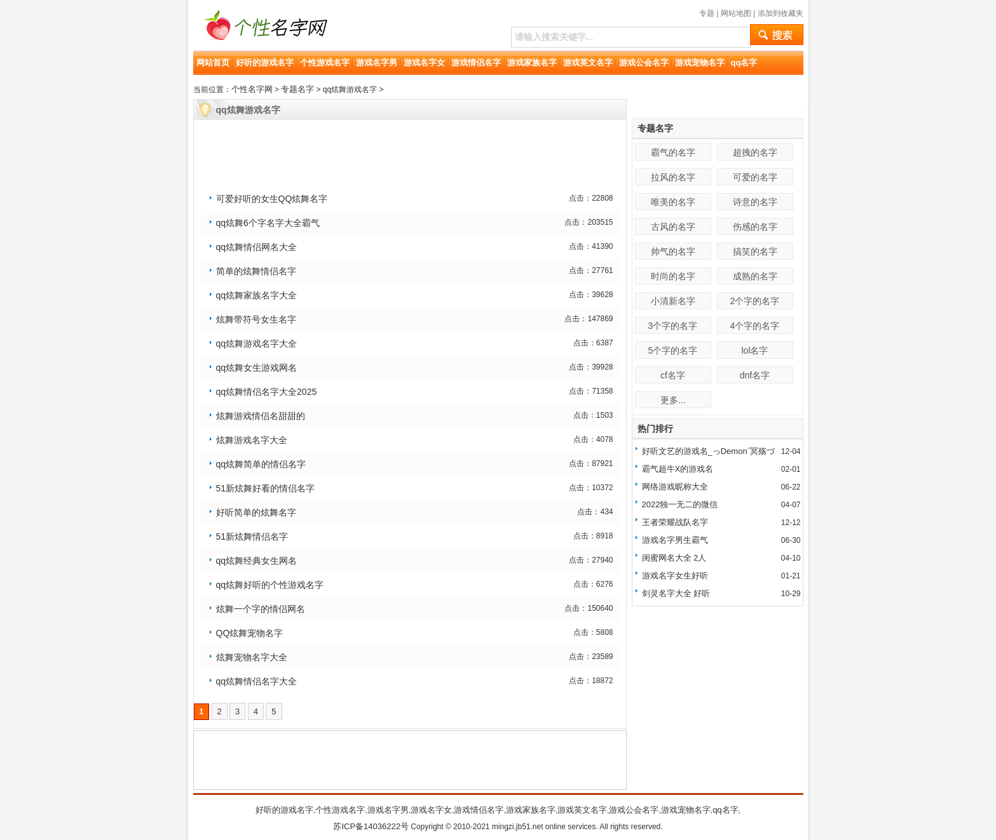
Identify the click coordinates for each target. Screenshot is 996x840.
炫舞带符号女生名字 (256, 319)
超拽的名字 (755, 152)
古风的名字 (673, 227)
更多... (673, 400)
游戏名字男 (376, 62)
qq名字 (744, 62)
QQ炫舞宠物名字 (249, 633)
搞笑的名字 (755, 251)
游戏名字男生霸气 (675, 540)
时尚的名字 (673, 276)
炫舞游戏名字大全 (251, 440)
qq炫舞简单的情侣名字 (261, 464)
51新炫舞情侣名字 (252, 536)
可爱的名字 (755, 177)
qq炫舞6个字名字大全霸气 (268, 223)
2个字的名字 (755, 301)
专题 (706, 13)
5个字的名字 (673, 350)
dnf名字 (755, 375)
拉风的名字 (673, 177)
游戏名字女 (424, 62)
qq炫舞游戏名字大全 (256, 343)
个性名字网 (252, 89)
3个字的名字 (673, 326)
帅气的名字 (673, 251)
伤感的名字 (755, 227)
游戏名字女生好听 (675, 575)
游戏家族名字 (532, 62)
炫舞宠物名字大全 (251, 657)
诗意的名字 (755, 202)
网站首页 (212, 62)
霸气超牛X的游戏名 (678, 469)
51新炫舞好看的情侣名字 (265, 488)
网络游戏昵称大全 (675, 486)
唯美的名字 (673, 202)
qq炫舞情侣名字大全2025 (266, 392)
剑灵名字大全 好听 (676, 593)
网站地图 (736, 13)
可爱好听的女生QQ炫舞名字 (272, 199)
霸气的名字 (673, 152)
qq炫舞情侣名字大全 (256, 681)
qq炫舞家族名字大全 (256, 295)
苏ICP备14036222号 (371, 826)
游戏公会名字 (644, 62)
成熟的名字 (755, 276)
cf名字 (672, 375)
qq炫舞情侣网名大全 (256, 247)
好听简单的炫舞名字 (256, 512)
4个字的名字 (755, 326)
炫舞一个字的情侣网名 (260, 609)
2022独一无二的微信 (680, 504)
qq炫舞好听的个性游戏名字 (270, 585)
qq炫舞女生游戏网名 (256, 368)
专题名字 (297, 89)
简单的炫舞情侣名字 (256, 271)
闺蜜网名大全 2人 (674, 558)
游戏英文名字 (588, 62)
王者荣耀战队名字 (675, 522)
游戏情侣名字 (476, 62)
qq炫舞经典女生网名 (256, 561)
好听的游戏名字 (265, 62)
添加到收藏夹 (780, 13)
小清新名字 (673, 301)
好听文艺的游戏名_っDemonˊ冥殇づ (708, 451)
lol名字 (754, 350)
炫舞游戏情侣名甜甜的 (260, 416)
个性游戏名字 (325, 62)
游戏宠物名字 (700, 62)
